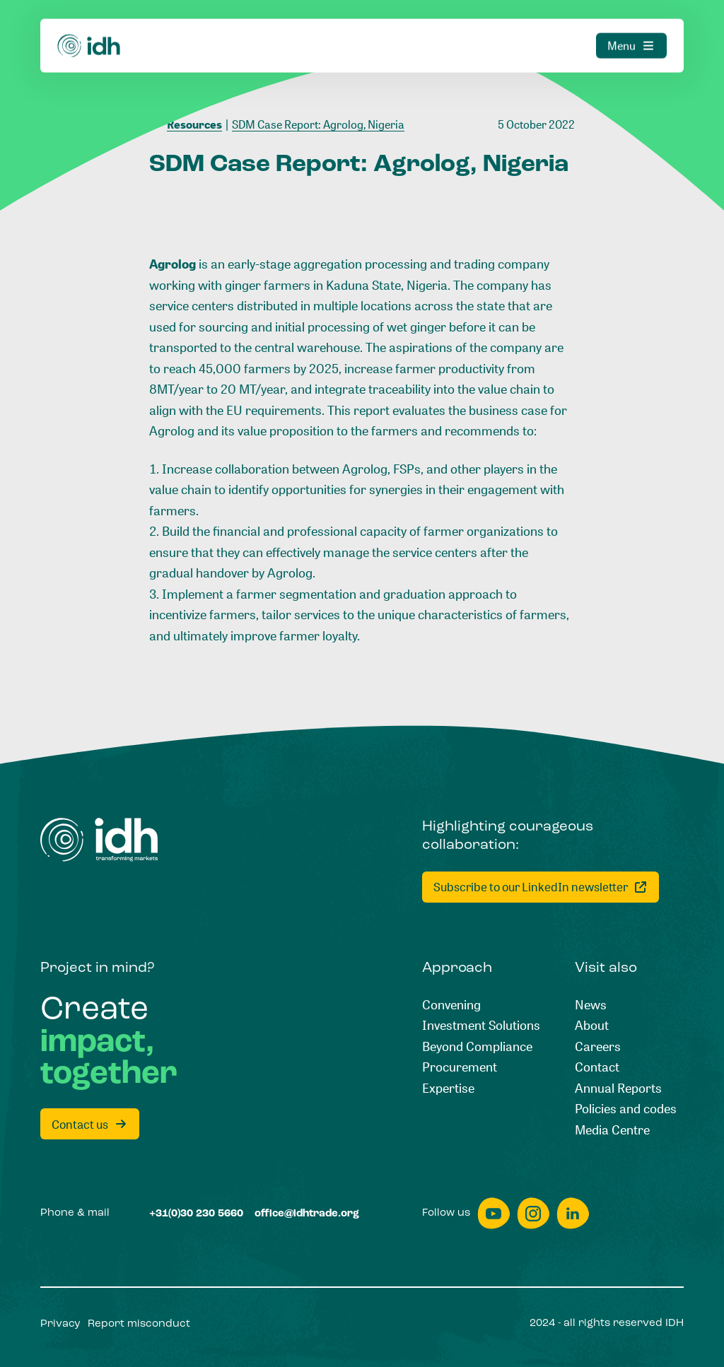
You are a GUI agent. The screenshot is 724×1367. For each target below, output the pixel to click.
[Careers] (598, 1046)
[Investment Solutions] (481, 1025)
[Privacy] (60, 1324)
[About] (592, 1025)
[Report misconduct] (139, 1324)
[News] (591, 1005)
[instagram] (533, 1213)
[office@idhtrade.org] (307, 1214)
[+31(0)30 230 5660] (196, 1214)
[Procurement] (459, 1067)
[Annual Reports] (618, 1088)
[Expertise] (448, 1088)
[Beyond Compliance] (477, 1046)
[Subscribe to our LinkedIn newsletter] (540, 887)
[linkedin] (573, 1213)
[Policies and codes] (626, 1109)
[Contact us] (89, 1123)
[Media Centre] (612, 1130)
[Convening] (451, 1005)
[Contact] (597, 1067)
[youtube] (493, 1213)
